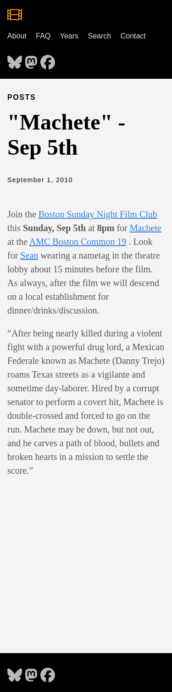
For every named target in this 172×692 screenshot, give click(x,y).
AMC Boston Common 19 (78, 242)
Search (99, 36)
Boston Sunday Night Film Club (98, 214)
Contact (133, 36)
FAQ (43, 36)
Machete (145, 228)
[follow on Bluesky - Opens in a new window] (14, 59)
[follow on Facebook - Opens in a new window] (47, 59)
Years (69, 36)
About (17, 36)
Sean (29, 255)
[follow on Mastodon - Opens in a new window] (31, 59)
